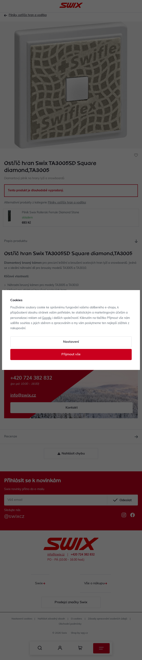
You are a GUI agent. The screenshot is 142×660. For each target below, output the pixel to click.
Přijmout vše (71, 354)
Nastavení (71, 342)
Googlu (46, 318)
